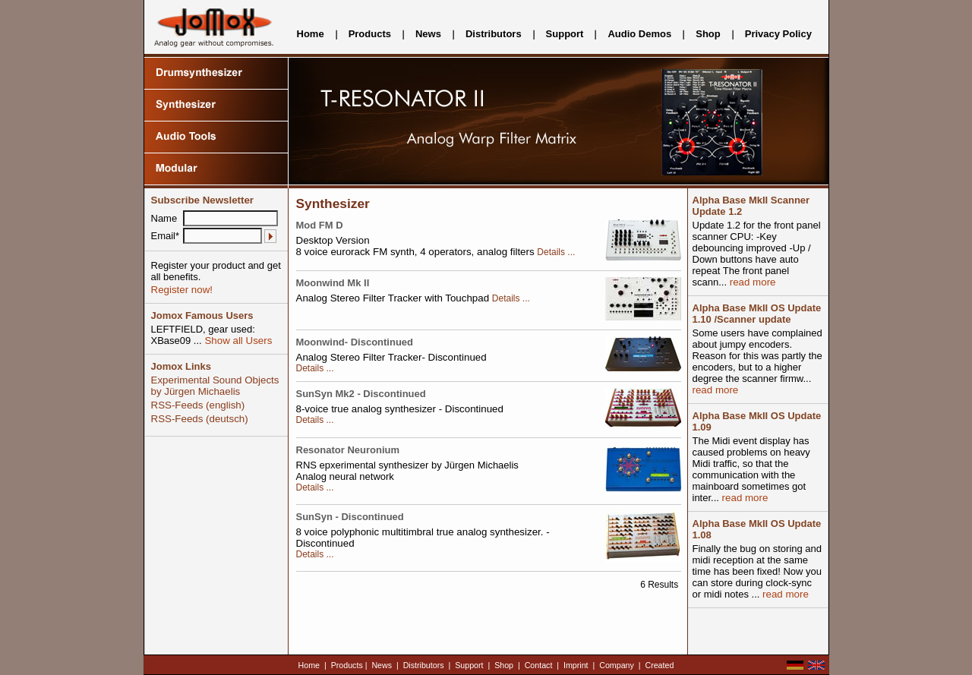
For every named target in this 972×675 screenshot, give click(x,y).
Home (310, 33)
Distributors (493, 33)
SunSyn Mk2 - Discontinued (361, 393)
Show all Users (237, 340)
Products (370, 33)
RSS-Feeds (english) (198, 405)
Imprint (576, 665)
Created (659, 665)
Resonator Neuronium (348, 450)
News (428, 33)
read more (751, 282)
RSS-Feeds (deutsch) (199, 418)
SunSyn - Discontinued (350, 516)
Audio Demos (639, 33)
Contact (539, 665)
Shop (708, 33)
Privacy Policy (778, 33)
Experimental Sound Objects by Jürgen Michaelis (215, 385)
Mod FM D (319, 225)
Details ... (556, 252)
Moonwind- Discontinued (355, 342)
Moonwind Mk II (333, 283)
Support (565, 33)
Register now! (182, 289)
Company (616, 665)
